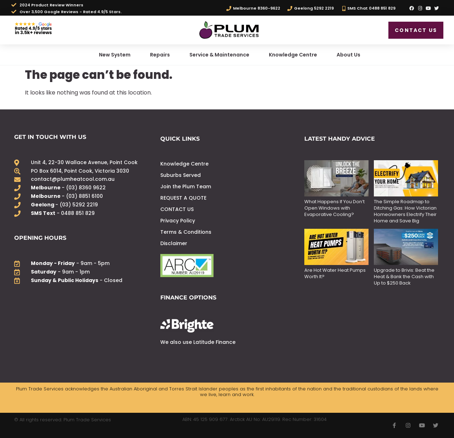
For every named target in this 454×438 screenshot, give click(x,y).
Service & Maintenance (219, 54)
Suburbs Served (180, 175)
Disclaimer (173, 243)
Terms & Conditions (185, 232)
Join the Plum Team (185, 186)
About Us (348, 54)
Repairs (160, 54)
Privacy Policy (177, 220)
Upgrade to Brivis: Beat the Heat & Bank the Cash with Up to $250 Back (404, 276)
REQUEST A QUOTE (183, 197)
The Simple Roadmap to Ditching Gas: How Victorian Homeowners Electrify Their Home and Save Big (405, 211)
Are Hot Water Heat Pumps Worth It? (335, 273)
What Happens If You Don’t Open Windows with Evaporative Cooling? (334, 208)
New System (115, 54)
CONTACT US (177, 209)
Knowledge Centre (293, 54)
